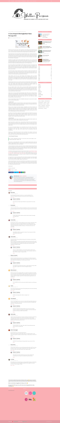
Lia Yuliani (12, 359)
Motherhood (45, 91)
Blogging (12, 31)
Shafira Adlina (13, 314)
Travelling (45, 96)
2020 (45, 75)
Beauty (45, 84)
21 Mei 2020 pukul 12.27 (14, 256)
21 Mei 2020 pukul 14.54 (14, 271)
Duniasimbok (13, 205)
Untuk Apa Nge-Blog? (46, 55)
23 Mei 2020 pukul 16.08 (17, 280)
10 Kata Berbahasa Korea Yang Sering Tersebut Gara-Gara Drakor (47, 42)
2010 (45, 79)
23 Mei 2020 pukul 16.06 (17, 293)
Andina (12, 285)
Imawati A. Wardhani (16, 212)
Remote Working (45, 94)
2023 (45, 71)
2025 (45, 68)
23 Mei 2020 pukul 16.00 (17, 230)
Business (45, 87)
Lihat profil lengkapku (45, 37)
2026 (45, 66)
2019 (45, 77)
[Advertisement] (15, 405)
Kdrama (45, 90)
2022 (45, 72)
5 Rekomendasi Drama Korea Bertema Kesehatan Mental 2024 (47, 51)
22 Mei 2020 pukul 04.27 (14, 315)
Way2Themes (16, 421)
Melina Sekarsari (13, 270)
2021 (45, 74)
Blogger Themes (24, 421)
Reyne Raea (13, 192)
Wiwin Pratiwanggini (14, 329)
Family (45, 88)
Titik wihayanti (13, 298)
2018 (45, 78)
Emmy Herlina (13, 344)
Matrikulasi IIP (43, 105)
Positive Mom (13, 219)
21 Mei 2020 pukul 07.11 (14, 237)
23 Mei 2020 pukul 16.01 (17, 248)
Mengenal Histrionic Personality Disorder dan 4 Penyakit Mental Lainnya (46, 60)
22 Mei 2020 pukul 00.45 (14, 299)
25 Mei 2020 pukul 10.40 (14, 360)
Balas (11, 197)
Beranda (9, 31)
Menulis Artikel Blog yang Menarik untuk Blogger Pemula (47, 47)
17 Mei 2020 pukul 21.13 (14, 193)
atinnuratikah (13, 236)
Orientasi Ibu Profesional (42, 106)
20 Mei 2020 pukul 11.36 (14, 206)
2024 (45, 69)
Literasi (39, 105)
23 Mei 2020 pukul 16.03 (17, 339)
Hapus (13, 197)
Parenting (45, 93)
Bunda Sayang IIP (41, 102)
